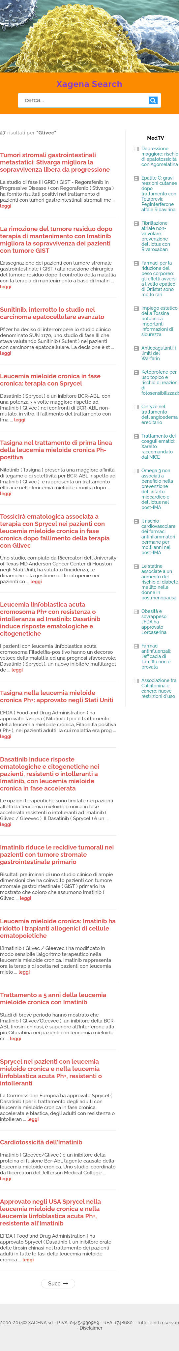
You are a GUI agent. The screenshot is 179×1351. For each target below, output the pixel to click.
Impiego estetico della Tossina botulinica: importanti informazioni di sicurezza (159, 321)
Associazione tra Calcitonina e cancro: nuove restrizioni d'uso (159, 688)
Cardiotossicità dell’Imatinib (41, 1142)
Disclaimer (91, 1328)
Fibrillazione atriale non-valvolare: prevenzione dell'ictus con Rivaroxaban (155, 236)
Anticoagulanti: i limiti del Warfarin (158, 353)
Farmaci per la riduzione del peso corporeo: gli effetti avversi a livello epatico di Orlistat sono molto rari (159, 278)
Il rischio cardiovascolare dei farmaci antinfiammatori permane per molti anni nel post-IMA (158, 536)
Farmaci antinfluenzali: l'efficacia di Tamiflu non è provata (156, 656)
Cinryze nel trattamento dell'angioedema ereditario (159, 414)
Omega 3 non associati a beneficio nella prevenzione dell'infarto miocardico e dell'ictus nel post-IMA (157, 489)
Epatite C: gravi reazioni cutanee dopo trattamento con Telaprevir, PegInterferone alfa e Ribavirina (159, 193)
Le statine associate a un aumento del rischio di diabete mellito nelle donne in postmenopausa (159, 581)
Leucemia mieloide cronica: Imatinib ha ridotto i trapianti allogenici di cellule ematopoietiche (58, 928)
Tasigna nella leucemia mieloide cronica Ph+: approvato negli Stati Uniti (56, 696)
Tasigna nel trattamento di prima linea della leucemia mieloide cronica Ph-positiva (56, 450)
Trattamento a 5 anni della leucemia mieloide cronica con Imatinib (53, 998)
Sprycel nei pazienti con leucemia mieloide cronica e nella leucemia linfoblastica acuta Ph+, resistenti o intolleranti (51, 1072)
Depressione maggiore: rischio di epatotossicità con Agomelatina (159, 156)
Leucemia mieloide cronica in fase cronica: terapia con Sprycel (50, 379)
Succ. (58, 1283)
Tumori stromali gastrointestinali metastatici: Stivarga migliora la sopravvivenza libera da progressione (55, 162)
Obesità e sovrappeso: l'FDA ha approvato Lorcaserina (154, 622)
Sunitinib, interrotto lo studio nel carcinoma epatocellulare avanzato (52, 313)
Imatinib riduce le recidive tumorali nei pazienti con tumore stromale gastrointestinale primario (57, 854)
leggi (5, 206)
